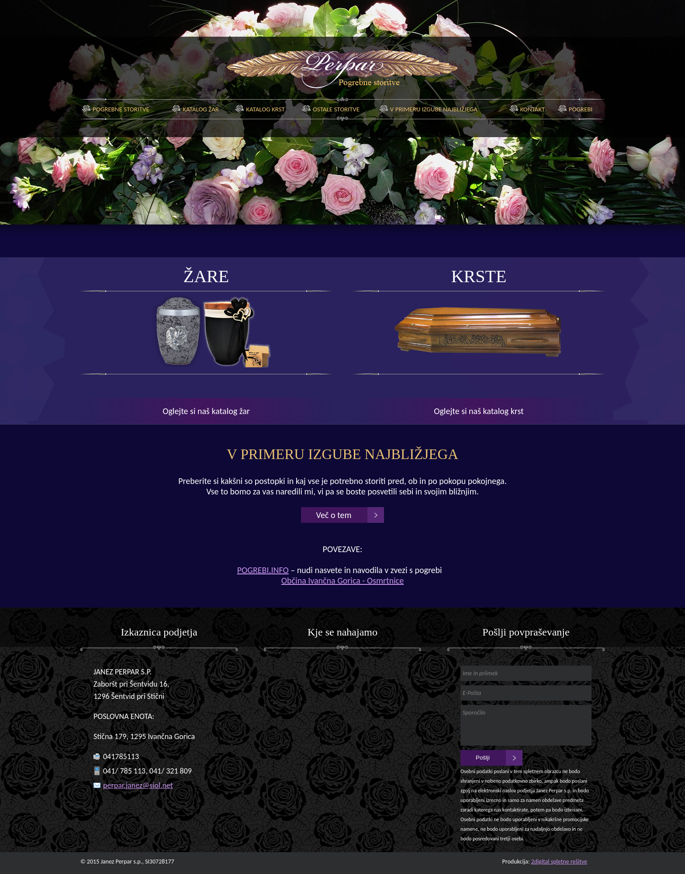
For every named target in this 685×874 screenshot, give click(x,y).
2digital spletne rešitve (559, 861)
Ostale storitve (336, 109)
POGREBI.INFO (263, 570)
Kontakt (532, 109)
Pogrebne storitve (121, 109)
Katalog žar (201, 109)
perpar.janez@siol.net (138, 785)
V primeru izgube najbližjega (433, 109)
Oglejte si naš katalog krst (479, 411)
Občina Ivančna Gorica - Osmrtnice (342, 580)
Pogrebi (581, 109)
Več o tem (334, 515)
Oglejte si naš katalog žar (206, 411)
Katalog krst (265, 109)
